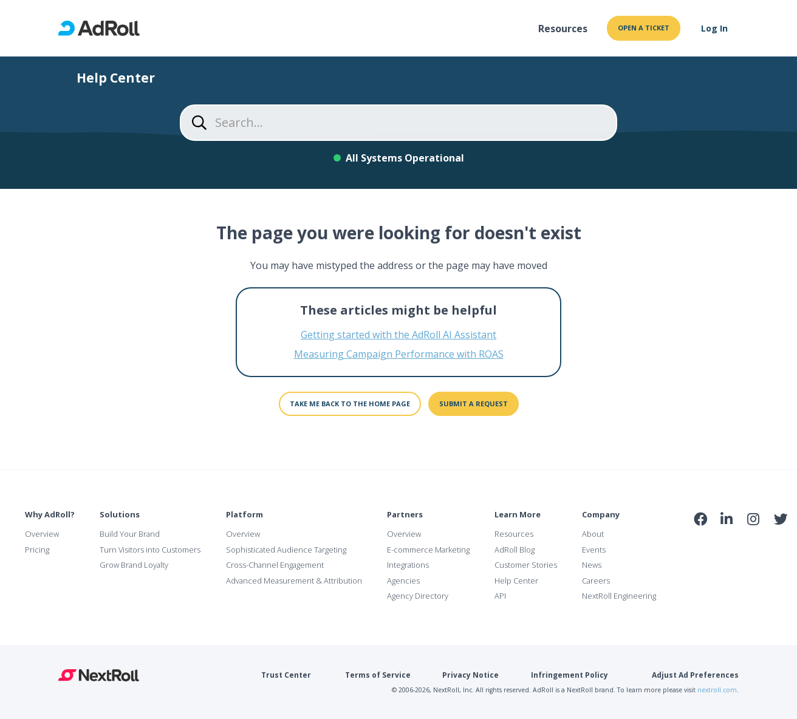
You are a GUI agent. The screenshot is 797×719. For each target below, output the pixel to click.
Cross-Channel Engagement (275, 564)
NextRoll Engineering (619, 595)
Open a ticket (643, 27)
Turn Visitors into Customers (150, 549)
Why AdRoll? (50, 514)
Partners (405, 514)
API (500, 595)
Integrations (408, 564)
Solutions (120, 514)
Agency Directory (417, 595)
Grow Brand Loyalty (134, 564)
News (591, 564)
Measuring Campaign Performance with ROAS (399, 354)
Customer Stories (525, 564)
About (593, 533)
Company (601, 514)
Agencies (403, 580)
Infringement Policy (569, 675)
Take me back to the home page (350, 403)
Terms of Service (378, 675)
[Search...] (398, 122)
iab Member (700, 546)
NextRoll (98, 675)
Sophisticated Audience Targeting (286, 549)
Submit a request (473, 403)
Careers (596, 580)
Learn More (517, 514)
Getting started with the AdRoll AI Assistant (398, 334)
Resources (562, 28)
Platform (244, 514)
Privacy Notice (470, 675)
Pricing (37, 549)
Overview (42, 533)
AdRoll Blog (514, 549)
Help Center (516, 580)
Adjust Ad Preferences (695, 675)
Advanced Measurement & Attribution (294, 580)
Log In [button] (714, 28)
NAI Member (740, 546)
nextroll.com (717, 690)
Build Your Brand (130, 533)
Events (594, 549)
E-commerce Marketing (428, 549)
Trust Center (286, 675)
